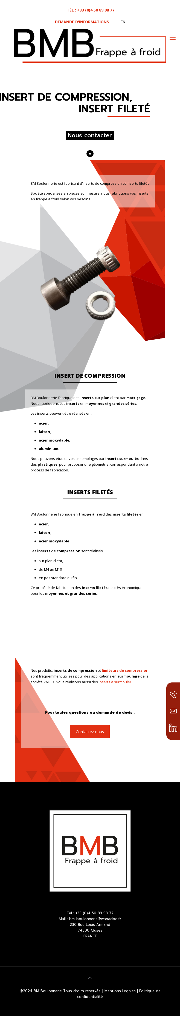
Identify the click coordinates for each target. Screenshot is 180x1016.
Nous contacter (90, 135)
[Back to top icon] (90, 978)
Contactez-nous (90, 731)
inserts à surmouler (115, 681)
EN (123, 22)
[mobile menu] (172, 37)
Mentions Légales (120, 991)
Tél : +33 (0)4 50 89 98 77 (90, 913)
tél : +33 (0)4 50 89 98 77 (90, 10)
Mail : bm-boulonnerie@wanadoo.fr (90, 918)
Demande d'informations (82, 21)
